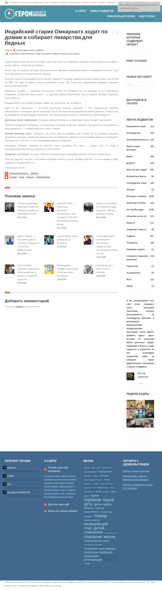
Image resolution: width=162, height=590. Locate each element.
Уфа (112, 487)
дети (88, 504)
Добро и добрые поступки (136, 471)
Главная (8, 50)
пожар (100, 515)
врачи (86, 496)
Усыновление (133, 273)
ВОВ (93, 468)
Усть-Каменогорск (101, 488)
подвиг (88, 516)
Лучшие (130, 189)
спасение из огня (96, 541)
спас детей (94, 528)
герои (95, 495)
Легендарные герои (136, 183)
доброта (30, 177)
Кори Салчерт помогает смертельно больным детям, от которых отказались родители (28, 272)
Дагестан (107, 467)
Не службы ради (134, 209)
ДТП (99, 467)
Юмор (129, 286)
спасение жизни (99, 536)
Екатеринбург (90, 472)
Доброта (40, 50)
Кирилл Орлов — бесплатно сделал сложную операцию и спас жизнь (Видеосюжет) (28, 243)
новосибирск (91, 511)
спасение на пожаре (93, 545)
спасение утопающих (93, 557)
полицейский (96, 524)
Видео (129, 156)
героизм (13, 177)
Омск (107, 479)
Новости (130, 223)
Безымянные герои (136, 126)
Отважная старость (136, 229)
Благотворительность (25, 50)
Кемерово (88, 476)
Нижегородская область (93, 480)
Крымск (96, 476)
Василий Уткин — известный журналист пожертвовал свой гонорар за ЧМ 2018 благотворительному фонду (67, 213)
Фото (128, 279)
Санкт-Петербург (106, 484)
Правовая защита (135, 249)
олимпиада (106, 511)
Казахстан (105, 471)
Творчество (132, 266)
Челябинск (88, 492)
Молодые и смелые (136, 196)
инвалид (99, 508)
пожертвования (43, 177)
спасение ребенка (98, 552)
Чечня (98, 491)
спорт (87, 563)
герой (21, 177)
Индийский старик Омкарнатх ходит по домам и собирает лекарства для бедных (44, 54)
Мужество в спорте (136, 203)
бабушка (106, 492)
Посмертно (132, 242)
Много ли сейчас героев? (63, 511)
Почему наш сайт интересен (58, 469)
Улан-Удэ (87, 488)
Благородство (133, 133)
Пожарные (88, 484)
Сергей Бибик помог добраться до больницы (67, 239)
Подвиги (130, 236)
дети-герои (103, 504)
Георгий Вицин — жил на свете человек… (105, 269)
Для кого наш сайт (59, 504)
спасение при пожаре (100, 548)
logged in (20, 307)
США (96, 483)
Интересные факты (136, 176)
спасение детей (111, 533)
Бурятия (87, 468)
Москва (105, 475)
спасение (93, 532)
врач (113, 491)
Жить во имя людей (136, 169)
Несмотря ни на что (136, 216)
